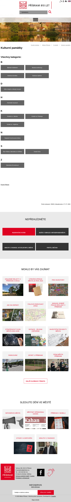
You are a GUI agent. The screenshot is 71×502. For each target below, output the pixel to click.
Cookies (32, 476)
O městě (55, 45)
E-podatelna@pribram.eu (22, 470)
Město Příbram (46, 45)
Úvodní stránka (35, 45)
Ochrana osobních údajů (22, 476)
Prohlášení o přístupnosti (22, 478)
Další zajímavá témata (35, 381)
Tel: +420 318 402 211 (22, 472)
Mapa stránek (35, 500)
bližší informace (35, 487)
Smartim (53, 496)
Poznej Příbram (5, 184)
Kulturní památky (65, 45)
